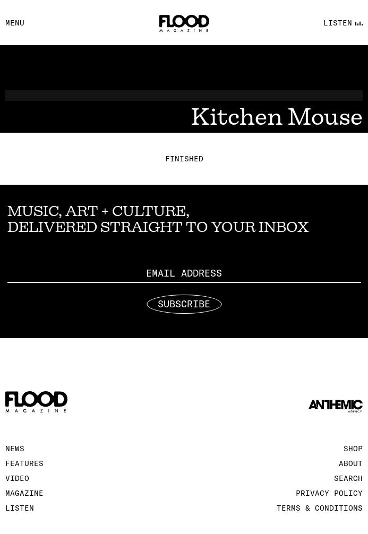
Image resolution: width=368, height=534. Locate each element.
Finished (184, 158)
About (351, 463)
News (14, 448)
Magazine (24, 493)
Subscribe (184, 304)
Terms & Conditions (320, 508)
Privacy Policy (329, 493)
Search (348, 478)
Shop (353, 448)
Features (24, 463)
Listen (19, 508)
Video (17, 478)
